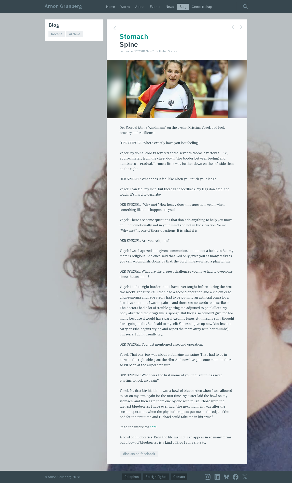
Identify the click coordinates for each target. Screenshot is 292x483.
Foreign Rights (156, 477)
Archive (74, 34)
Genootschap (202, 7)
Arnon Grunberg (63, 6)
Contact (179, 477)
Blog (183, 7)
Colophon (132, 477)
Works (125, 7)
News (170, 7)
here (153, 427)
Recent (56, 34)
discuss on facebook (139, 454)
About (140, 7)
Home (110, 7)
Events (155, 7)
